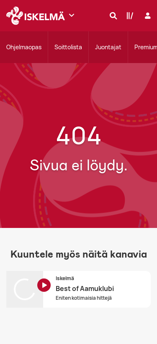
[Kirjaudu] (146, 16)
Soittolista (68, 47)
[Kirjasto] (128, 15)
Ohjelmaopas (23, 47)
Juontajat (108, 47)
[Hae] (111, 15)
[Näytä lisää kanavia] (71, 15)
